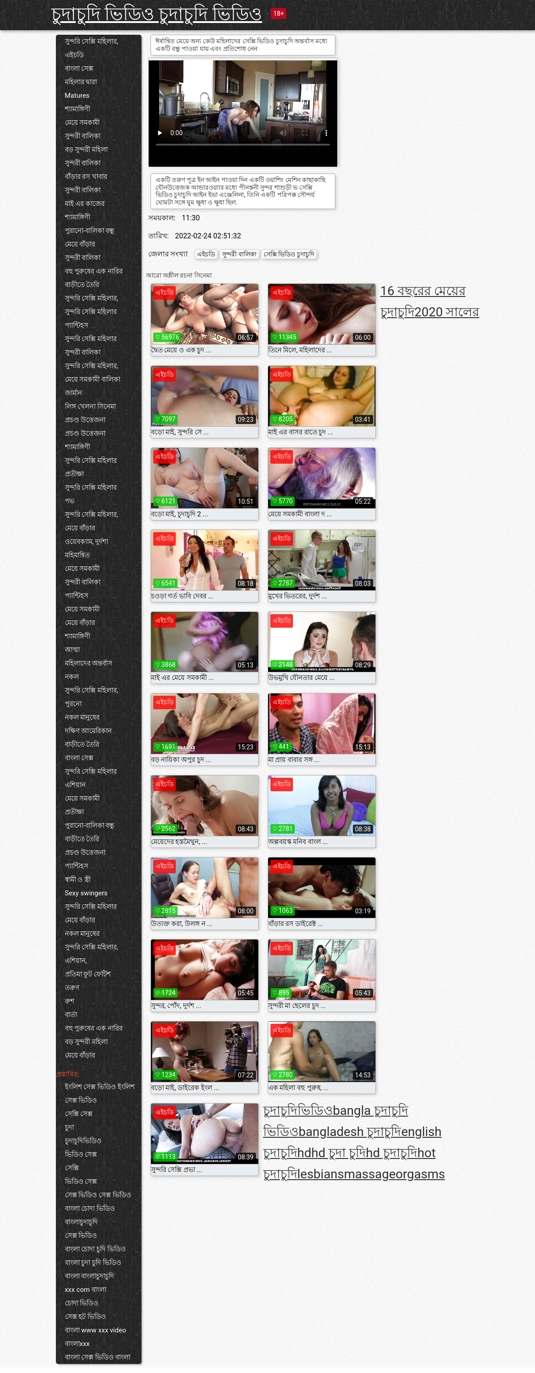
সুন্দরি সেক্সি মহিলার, (91, 41)
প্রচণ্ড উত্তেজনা (85, 420)
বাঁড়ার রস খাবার (86, 177)
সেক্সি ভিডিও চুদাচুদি (289, 254)
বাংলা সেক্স (79, 68)
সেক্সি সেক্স (79, 1114)
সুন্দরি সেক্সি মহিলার (91, 312)
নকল (72, 677)
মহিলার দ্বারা (81, 82)
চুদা (69, 1127)
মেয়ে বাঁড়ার (80, 244)
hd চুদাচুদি (391, 1152)
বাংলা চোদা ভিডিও (90, 1208)
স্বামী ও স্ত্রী (78, 880)
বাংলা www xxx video (95, 1330)
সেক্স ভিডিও (81, 1236)
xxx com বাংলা (85, 1290)
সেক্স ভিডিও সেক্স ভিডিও (98, 1195)
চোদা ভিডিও (82, 1303)
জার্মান (73, 393)
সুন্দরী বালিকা (83, 136)
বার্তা (71, 1015)
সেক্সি (72, 1168)
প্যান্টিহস (76, 325)
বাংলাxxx (77, 1344)
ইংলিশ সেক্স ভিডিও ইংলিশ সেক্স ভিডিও (100, 1093)
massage (370, 1174)
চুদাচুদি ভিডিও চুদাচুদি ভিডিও (156, 14)
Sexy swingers (86, 893)
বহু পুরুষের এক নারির (94, 271)
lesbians (320, 1174)
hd (304, 1152)
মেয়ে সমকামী (82, 123)
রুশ (69, 1001)
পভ (69, 501)
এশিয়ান (75, 785)
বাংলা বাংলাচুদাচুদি (89, 1276)
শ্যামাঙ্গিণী (77, 109)
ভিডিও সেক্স (81, 1154)
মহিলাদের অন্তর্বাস (89, 663)
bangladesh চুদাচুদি (350, 1131)
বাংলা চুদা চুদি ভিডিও (93, 1263)
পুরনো (73, 704)
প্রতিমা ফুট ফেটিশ (88, 974)
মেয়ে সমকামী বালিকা (92, 379)
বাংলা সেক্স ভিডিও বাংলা (97, 1357)
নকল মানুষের (82, 717)
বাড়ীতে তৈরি (82, 285)
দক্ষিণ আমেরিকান (88, 731)
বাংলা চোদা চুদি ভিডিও (95, 1249)
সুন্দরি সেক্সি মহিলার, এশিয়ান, (91, 954)
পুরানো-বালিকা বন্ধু (90, 231)
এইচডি (74, 55)
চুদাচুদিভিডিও (83, 1141)
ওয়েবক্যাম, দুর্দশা (87, 542)
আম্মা (72, 650)
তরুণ (72, 988)
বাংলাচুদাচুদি (81, 1222)
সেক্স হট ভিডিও (85, 1317)
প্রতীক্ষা (74, 474)
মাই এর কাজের (85, 204)
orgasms (420, 1174)
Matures (77, 95)
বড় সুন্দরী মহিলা (86, 150)
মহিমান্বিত (77, 555)
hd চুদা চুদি (338, 1152)
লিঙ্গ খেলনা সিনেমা (90, 406)
